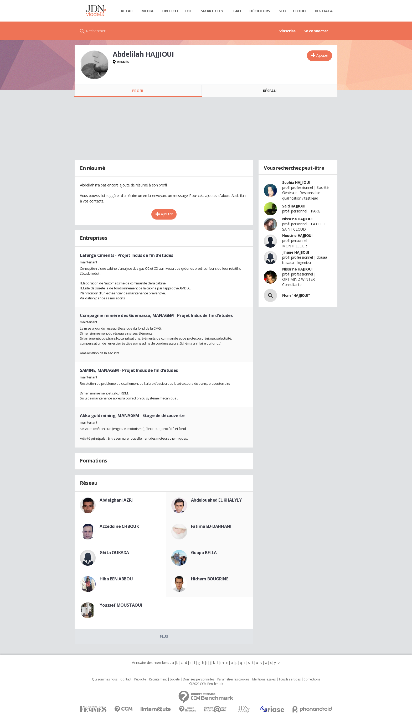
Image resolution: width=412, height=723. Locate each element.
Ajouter (322, 55)
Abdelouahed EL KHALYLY (216, 500)
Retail (127, 10)
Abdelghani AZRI (116, 500)
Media (147, 10)
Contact (125, 679)
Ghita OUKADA (114, 552)
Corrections (311, 679)
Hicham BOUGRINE (209, 579)
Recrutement (158, 679)
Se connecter (315, 30)
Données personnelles (198, 679)
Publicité (140, 679)
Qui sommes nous (104, 679)
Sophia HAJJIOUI (296, 182)
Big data (324, 10)
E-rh (237, 10)
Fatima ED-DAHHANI (211, 526)
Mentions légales (263, 679)
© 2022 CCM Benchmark (206, 684)
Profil (138, 90)
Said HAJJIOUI (293, 206)
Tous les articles (290, 679)
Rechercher (96, 30)
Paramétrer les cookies (233, 679)
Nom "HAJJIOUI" (296, 295)
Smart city (212, 10)
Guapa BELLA (204, 552)
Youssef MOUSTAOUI (121, 605)
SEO (282, 10)
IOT (188, 10)
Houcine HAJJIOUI (297, 235)
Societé (175, 679)
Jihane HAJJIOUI (295, 252)
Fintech (170, 10)
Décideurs (259, 10)
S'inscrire (287, 30)
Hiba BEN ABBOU (116, 579)
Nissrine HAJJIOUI (297, 218)
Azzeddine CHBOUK (119, 526)
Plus (164, 636)
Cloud (299, 10)
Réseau (269, 90)
